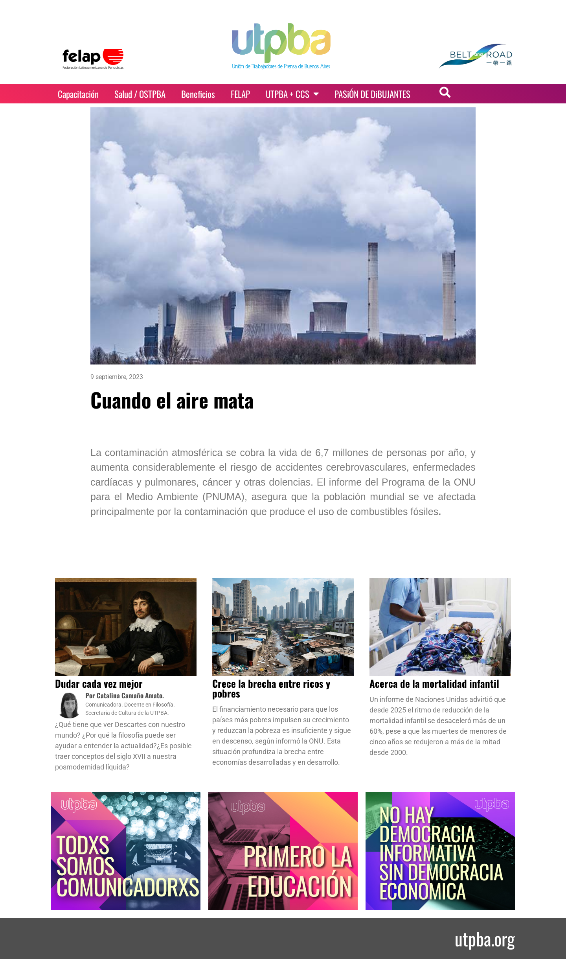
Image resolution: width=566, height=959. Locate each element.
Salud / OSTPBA (139, 94)
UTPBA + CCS (292, 93)
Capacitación (78, 94)
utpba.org (485, 938)
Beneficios (198, 94)
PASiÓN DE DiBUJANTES (372, 94)
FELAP (240, 94)
